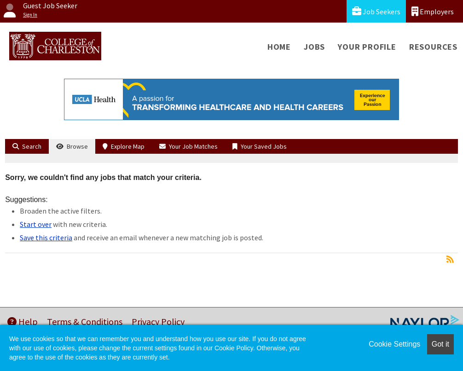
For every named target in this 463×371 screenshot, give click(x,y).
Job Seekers (376, 11)
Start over (36, 224)
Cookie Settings (394, 344)
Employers (432, 11)
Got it (440, 344)
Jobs (314, 46)
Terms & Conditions (84, 321)
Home (279, 46)
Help (22, 321)
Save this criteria (46, 237)
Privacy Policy (158, 321)
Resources (433, 46)
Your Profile (367, 46)
